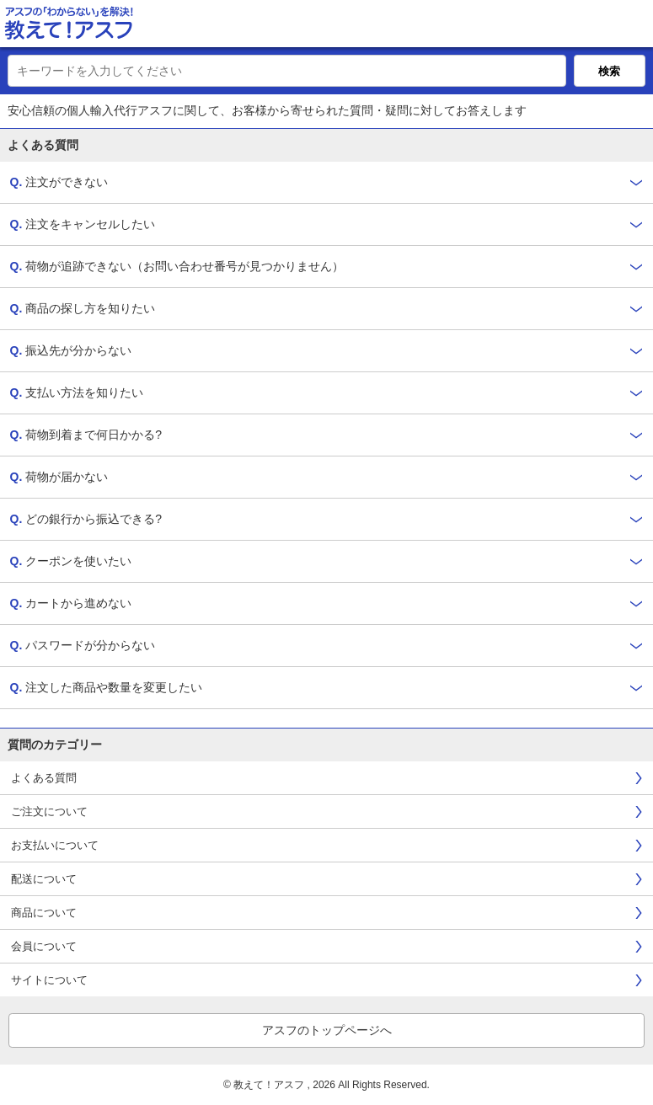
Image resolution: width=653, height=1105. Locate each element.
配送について (44, 879)
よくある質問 (44, 777)
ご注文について (49, 811)
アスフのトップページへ (327, 1030)
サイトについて (49, 980)
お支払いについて (55, 845)
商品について (44, 912)
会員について (44, 946)
